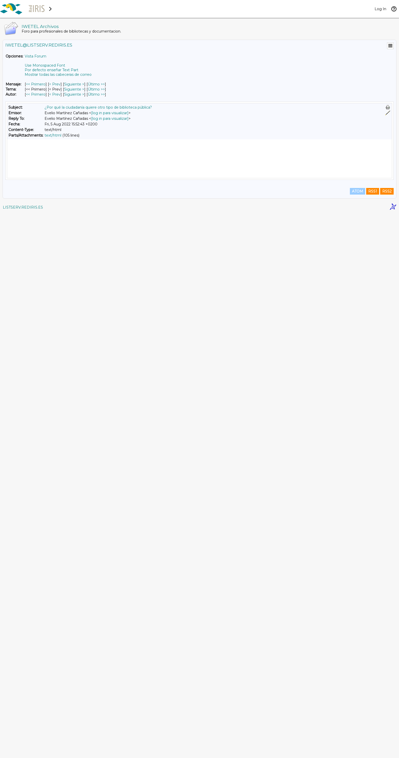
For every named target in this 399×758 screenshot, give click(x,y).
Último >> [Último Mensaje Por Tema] (96, 89)
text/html (53, 135)
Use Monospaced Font (45, 65)
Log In (380, 9)
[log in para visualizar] (110, 113)
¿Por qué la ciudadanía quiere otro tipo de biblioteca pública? (98, 107)
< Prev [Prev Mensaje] (55, 84)
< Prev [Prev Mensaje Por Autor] (55, 94)
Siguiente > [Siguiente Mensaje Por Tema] (74, 89)
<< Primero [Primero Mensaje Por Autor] (36, 94)
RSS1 (372, 735)
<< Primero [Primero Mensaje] (36, 84)
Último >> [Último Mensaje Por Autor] (96, 94)
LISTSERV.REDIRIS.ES (23, 751)
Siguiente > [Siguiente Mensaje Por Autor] (74, 94)
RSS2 (387, 735)
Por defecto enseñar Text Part (51, 70)
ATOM (357, 735)
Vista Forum (35, 56)
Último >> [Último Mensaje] (96, 84)
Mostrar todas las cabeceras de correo (58, 74)
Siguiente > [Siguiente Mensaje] (74, 84)
